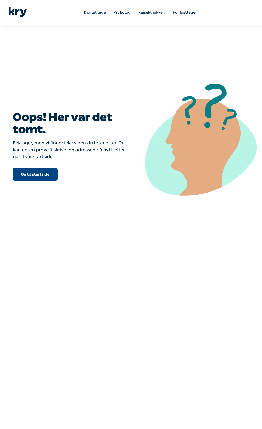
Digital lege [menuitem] (95, 12)
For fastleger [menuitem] (185, 12)
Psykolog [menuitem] (122, 12)
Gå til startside (35, 174)
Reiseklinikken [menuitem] (151, 12)
